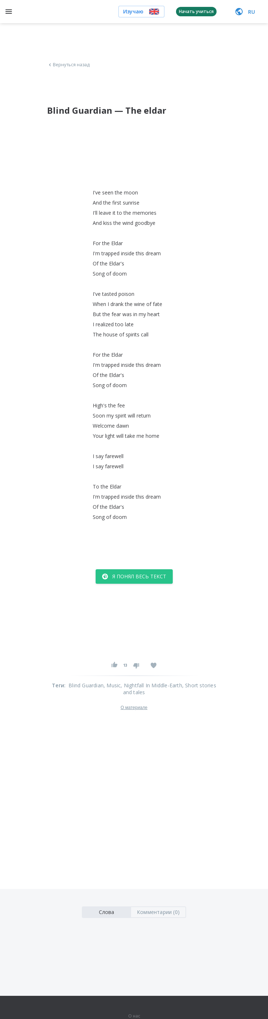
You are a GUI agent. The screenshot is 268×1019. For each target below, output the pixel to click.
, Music (112, 685)
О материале (134, 707)
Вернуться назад (68, 65)
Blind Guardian (86, 685)
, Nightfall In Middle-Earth (151, 685)
